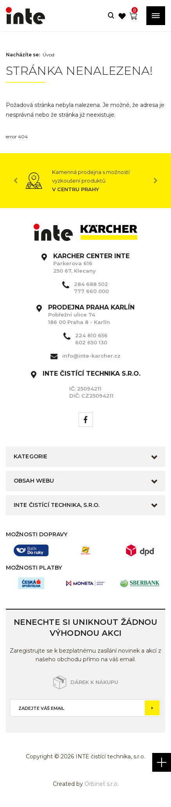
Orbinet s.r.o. (102, 783)
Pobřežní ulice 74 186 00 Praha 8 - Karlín (91, 314)
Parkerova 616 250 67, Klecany (91, 263)
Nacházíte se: (23, 55)
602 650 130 (91, 342)
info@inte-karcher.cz (91, 356)
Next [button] (155, 180)
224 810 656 (91, 335)
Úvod (48, 55)
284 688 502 (91, 284)
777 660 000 (91, 291)
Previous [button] (15, 180)
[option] (85, 180)
